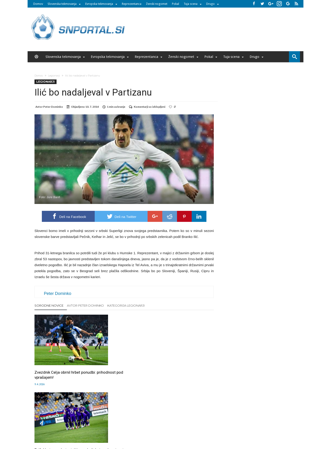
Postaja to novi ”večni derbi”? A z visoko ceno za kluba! (185, 363)
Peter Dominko (53, 106)
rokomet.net (143, 429)
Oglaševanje (106, 419)
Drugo (210, 4)
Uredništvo (86, 419)
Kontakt (155, 419)
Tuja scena (190, 4)
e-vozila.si (181, 429)
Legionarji (54, 75)
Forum (71, 419)
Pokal (175, 4)
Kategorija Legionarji (126, 305)
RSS (167, 419)
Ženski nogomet (156, 4)
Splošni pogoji (203, 419)
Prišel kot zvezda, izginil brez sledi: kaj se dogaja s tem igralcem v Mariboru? (121, 366)
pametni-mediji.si (103, 429)
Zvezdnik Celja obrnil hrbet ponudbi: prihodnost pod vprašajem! (57, 366)
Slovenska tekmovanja (62, 4)
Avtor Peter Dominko (85, 305)
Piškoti (122, 419)
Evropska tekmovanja (99, 4)
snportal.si (125, 429)
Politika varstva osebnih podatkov (240, 419)
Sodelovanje (138, 419)
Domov (38, 4)
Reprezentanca (131, 4)
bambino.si (163, 429)
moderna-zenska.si (204, 429)
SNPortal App (182, 419)
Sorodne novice (48, 305)
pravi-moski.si (230, 429)
